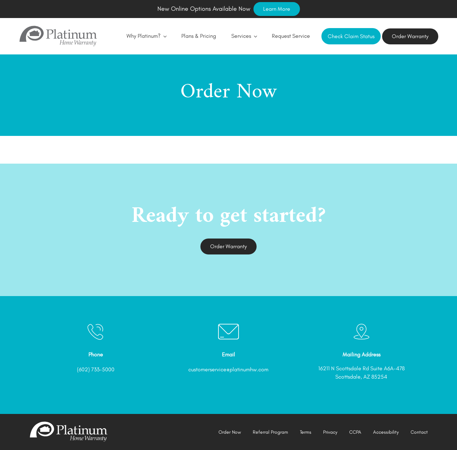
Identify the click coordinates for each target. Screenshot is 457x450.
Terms (305, 432)
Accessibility (386, 432)
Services (244, 36)
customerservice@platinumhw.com (228, 369)
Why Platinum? (146, 36)
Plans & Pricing (198, 36)
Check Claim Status (351, 36)
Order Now (229, 432)
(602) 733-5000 (95, 369)
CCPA (355, 432)
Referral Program (270, 432)
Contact (419, 432)
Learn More (276, 9)
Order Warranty (410, 36)
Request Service (291, 36)
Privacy (330, 432)
